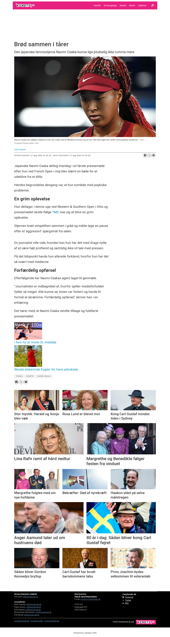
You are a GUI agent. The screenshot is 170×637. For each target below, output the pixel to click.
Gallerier (142, 5)
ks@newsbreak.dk (33, 610)
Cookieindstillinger (51, 621)
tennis (19, 376)
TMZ (55, 212)
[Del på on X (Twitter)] (149, 155)
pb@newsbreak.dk (31, 615)
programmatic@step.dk (90, 599)
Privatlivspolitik (36, 621)
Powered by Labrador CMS (85, 633)
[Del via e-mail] (154, 155)
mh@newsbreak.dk (43, 612)
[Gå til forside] (25, 5)
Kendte (97, 5)
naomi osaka (44, 376)
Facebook (129, 597)
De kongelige (110, 5)
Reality (123, 5)
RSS (127, 603)
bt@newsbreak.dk (33, 604)
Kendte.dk (25, 621)
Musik (132, 5)
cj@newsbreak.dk (33, 607)
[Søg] (152, 5)
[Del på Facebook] (145, 155)
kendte (30, 376)
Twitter (128, 600)
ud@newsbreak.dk (30, 597)
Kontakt (17, 621)
